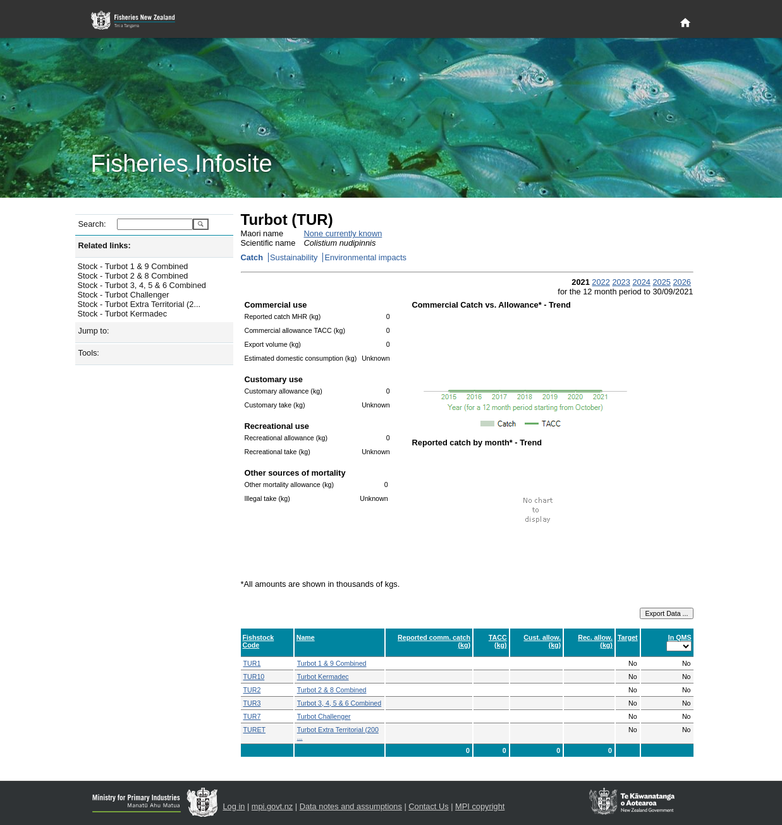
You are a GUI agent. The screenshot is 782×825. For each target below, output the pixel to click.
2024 (641, 282)
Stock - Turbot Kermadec (123, 313)
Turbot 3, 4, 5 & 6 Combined (339, 703)
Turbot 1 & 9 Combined (332, 663)
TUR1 (252, 663)
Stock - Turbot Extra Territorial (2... (139, 304)
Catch (252, 257)
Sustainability (293, 257)
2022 (600, 282)
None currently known (343, 233)
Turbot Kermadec (323, 676)
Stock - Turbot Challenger (123, 294)
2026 (681, 282)
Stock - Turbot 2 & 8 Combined (133, 275)
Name (305, 637)
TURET (254, 729)
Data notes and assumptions (351, 806)
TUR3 (252, 703)
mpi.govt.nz (272, 806)
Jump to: (93, 330)
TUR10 (254, 676)
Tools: (88, 353)
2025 (661, 282)
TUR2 (252, 690)
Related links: (104, 245)
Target (628, 637)
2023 (621, 282)
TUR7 (252, 716)
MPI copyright (479, 806)
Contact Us (428, 806)
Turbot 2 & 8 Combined (332, 690)
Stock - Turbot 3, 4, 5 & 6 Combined (142, 285)
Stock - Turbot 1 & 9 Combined (133, 266)
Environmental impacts (365, 257)
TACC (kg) (498, 641)
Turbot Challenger (324, 716)
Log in (234, 806)
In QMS (680, 637)
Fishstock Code (258, 641)
